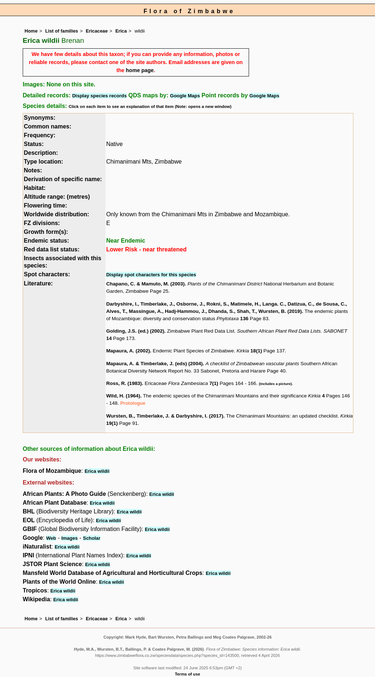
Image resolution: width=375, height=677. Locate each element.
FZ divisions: (42, 223)
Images (69, 538)
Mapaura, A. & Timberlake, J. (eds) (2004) (154, 363)
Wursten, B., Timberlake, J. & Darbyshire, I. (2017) (164, 416)
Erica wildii (97, 471)
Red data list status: (51, 249)
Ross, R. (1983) (124, 383)
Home (31, 31)
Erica (121, 31)
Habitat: (35, 188)
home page (140, 70)
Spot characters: (47, 274)
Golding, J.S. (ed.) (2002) (135, 331)
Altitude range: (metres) (57, 197)
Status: (34, 144)
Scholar (91, 538)
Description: (41, 153)
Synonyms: (39, 118)
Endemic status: (46, 240)
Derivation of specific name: (63, 179)
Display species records (99, 95)
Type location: (43, 161)
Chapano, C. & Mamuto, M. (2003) (145, 284)
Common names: (47, 126)
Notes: (33, 170)
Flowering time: (45, 205)
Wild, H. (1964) (123, 396)
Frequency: (39, 135)
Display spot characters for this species (151, 274)
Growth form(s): (46, 232)
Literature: (38, 283)
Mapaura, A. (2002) (128, 351)
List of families (61, 31)
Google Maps (185, 95)
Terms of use (187, 674)
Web (51, 538)
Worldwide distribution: (56, 214)
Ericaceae (97, 31)
